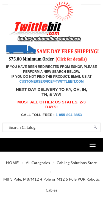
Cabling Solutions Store (77, 162)
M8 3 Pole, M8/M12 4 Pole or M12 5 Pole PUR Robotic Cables (51, 184)
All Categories (38, 162)
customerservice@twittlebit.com (52, 81)
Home (12, 163)
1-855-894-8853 (69, 115)
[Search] (95, 126)
